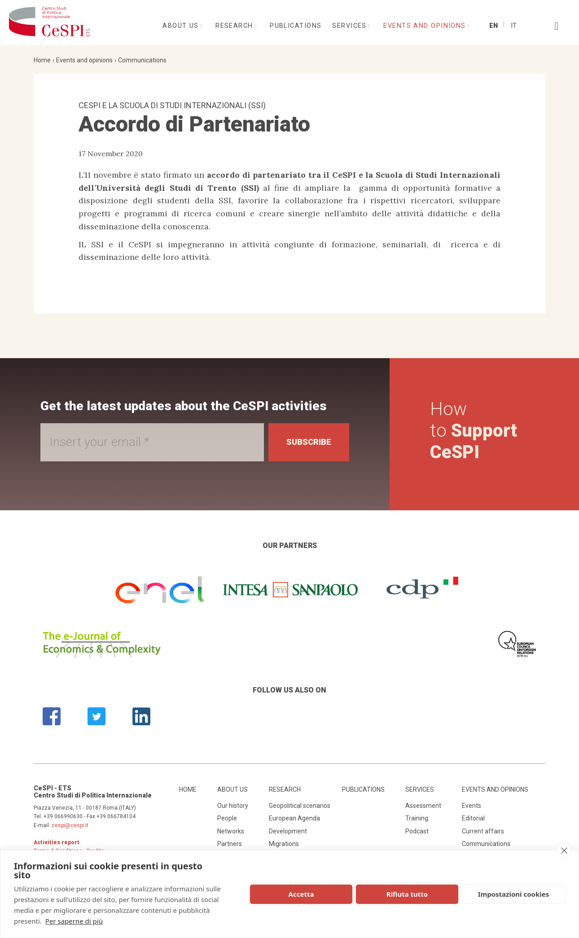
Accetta (301, 894)
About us (181, 26)
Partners (229, 843)
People (227, 818)
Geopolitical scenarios (299, 805)
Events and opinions (425, 26)
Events (471, 805)
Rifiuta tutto (407, 894)
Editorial (473, 818)
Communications (142, 60)
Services (350, 26)
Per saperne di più (74, 920)
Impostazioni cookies (513, 894)
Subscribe (308, 442)
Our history (232, 805)
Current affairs (483, 831)
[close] (564, 850)
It (514, 26)
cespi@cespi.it (70, 825)
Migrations (284, 843)
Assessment (423, 805)
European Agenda (294, 818)
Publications (295, 26)
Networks (230, 831)
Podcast (417, 831)
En (493, 26)
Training (416, 818)
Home (42, 60)
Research (235, 26)
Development (288, 831)
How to (473, 431)
